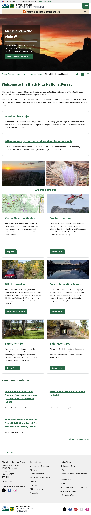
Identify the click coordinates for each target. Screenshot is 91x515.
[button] (77, 74)
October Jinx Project (18, 116)
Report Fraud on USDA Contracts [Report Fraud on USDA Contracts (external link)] (74, 473)
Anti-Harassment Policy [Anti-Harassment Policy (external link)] (40, 477)
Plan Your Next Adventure (18, 56)
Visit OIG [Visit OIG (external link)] (33, 470)
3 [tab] (41, 190)
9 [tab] (55, 190)
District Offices (8, 481)
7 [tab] (50, 190)
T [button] (82, 74)
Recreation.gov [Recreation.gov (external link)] (36, 462)
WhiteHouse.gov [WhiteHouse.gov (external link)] (37, 489)
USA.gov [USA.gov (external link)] (33, 485)
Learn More (57, 251)
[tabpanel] (23, 173)
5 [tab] (45, 190)
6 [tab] (48, 190)
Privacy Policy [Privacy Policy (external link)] (35, 493)
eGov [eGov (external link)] (62, 483)
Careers (33, 481)
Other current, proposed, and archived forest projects (38, 141)
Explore (10, 251)
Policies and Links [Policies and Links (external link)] (67, 479)
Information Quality (68, 495)
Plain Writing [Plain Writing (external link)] (65, 462)
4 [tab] (43, 190)
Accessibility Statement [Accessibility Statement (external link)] (40, 466)
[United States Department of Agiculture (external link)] (6, 6)
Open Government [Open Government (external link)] (68, 491)
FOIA (62, 470)
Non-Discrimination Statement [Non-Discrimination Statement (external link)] (73, 487)
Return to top (9, 452)
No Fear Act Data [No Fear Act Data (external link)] (67, 466)
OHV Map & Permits (16, 311)
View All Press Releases (79, 439)
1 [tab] (36, 190)
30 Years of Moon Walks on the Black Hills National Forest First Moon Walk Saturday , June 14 (22, 423)
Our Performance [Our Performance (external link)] (37, 473)
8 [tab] (53, 190)
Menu (86, 6)
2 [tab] (38, 190)
